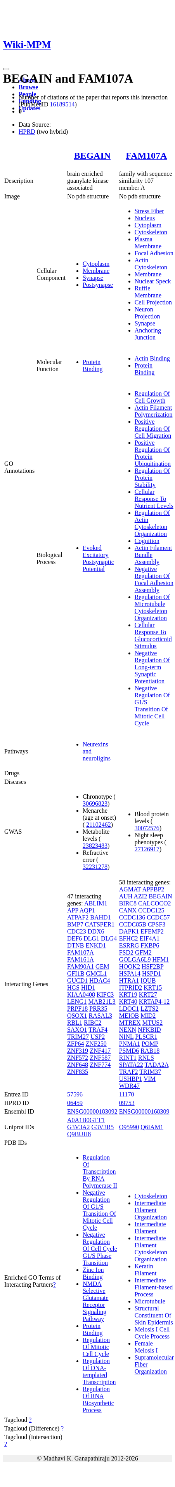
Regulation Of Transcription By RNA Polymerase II (100, 1171)
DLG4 (109, 938)
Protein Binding (93, 365)
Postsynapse (98, 284)
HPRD (27, 131)
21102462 (98, 824)
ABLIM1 (95, 903)
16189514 (62, 104)
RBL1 (74, 1022)
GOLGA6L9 (135, 959)
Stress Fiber (149, 211)
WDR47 (129, 1085)
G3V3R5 (103, 1127)
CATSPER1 (99, 924)
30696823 (95, 803)
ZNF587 (100, 1057)
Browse (28, 87)
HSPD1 (151, 973)
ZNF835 (77, 1071)
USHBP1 (130, 1078)
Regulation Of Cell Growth (152, 397)
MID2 (148, 1015)
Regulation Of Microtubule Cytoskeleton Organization (152, 607)
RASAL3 (100, 1015)
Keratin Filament (146, 1270)
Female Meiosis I (146, 1347)
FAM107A (146, 155)
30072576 (147, 828)
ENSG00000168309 (144, 1111)
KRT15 (153, 987)
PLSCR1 (146, 1036)
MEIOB (129, 1015)
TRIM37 (150, 1071)
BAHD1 (100, 917)
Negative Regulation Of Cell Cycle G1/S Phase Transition (100, 1248)
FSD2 (126, 952)
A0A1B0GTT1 (86, 1120)
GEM (102, 966)
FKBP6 (149, 945)
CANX (128, 910)
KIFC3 (105, 994)
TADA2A (157, 1064)
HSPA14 (129, 973)
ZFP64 (75, 1043)
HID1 (88, 987)
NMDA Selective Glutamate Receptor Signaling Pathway (96, 1301)
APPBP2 (153, 889)
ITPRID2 (130, 987)
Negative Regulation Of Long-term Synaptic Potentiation (152, 667)
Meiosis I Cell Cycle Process (152, 1333)
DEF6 (74, 938)
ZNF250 (95, 1043)
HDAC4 (99, 980)
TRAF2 (128, 1071)
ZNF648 (77, 1064)
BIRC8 (128, 903)
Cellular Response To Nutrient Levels (154, 498)
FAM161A (80, 959)
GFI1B (75, 973)
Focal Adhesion (154, 253)
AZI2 (140, 896)
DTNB (75, 945)
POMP (150, 1043)
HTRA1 (129, 980)
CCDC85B (132, 924)
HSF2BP (152, 966)
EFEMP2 (152, 931)
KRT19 (128, 994)
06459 (75, 1103)
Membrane (96, 270)
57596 (75, 1094)
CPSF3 (156, 924)
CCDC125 (151, 910)
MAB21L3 (102, 1001)
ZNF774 (100, 1064)
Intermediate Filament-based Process (154, 1287)
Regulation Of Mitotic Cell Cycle (96, 1347)
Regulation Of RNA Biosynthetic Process (98, 1399)
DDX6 (96, 931)
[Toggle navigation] (6, 69)
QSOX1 (77, 1015)
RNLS (146, 1057)
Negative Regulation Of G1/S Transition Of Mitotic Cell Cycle (152, 706)
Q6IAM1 (151, 1127)
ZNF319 (77, 1050)
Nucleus (145, 218)
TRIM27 (78, 1036)
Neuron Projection (147, 313)
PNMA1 (129, 1043)
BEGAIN (92, 155)
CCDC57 (158, 917)
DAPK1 (129, 931)
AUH (126, 896)
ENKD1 (95, 945)
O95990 (129, 1127)
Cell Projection (153, 302)
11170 (126, 1094)
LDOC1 (129, 1008)
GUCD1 (77, 980)
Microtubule (150, 1301)
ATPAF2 (77, 917)
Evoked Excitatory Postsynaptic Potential (98, 558)
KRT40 (128, 1001)
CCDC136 (132, 917)
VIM (150, 1078)
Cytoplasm (96, 263)
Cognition (147, 541)
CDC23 (76, 931)
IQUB (148, 980)
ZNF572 (77, 1057)
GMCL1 (96, 973)
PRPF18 (77, 1008)
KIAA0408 (81, 994)
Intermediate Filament (150, 1227)
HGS (73, 987)
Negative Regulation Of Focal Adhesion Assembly (154, 579)
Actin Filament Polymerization (154, 411)
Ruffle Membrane (148, 292)
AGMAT (130, 889)
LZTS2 (149, 1008)
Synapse (93, 277)
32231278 (95, 866)
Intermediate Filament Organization (151, 1210)
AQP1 (87, 910)
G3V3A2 (78, 1127)
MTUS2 (152, 1022)
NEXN (127, 1029)
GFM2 (143, 952)
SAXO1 (77, 1029)
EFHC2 (128, 938)
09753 (127, 1103)
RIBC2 (92, 1022)
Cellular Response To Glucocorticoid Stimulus (153, 635)
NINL (126, 1036)
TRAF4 (97, 1029)
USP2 (97, 1036)
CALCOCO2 (154, 903)
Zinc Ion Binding (93, 1273)
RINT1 (128, 1057)
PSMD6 (129, 1050)
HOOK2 (129, 966)
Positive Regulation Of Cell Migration (153, 428)
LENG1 (77, 1001)
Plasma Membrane (148, 242)
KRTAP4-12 (154, 1001)
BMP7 (75, 924)
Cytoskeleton (151, 232)
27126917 (147, 849)
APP (72, 910)
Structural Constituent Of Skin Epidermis (154, 1315)
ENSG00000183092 (92, 1111)
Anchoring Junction (148, 334)
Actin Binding (152, 358)
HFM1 (160, 959)
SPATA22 (131, 1064)
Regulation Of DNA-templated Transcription (99, 1371)
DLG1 (91, 938)
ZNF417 (100, 1050)
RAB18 (149, 1050)
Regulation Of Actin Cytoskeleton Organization (152, 523)
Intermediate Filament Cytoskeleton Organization (151, 1248)
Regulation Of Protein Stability (152, 477)
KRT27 (148, 994)
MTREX (130, 1022)
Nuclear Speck (153, 281)
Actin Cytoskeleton (151, 264)
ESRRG (129, 945)
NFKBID (149, 1029)
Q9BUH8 (79, 1134)
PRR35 (98, 1008)
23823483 (95, 845)
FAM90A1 (80, 966)
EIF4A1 (150, 938)
